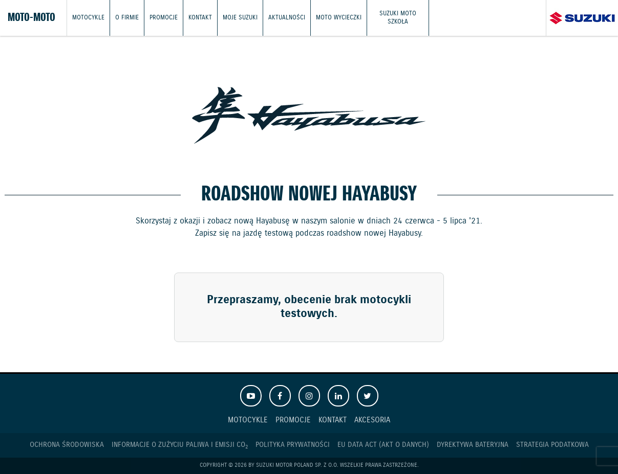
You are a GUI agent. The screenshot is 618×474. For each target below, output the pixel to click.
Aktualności (286, 17)
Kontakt (200, 17)
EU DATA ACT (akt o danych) (383, 444)
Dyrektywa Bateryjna (472, 444)
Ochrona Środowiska (67, 444)
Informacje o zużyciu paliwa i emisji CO (180, 445)
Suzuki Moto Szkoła (397, 17)
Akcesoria (372, 420)
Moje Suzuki (240, 17)
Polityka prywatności (292, 444)
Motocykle (88, 17)
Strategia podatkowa (552, 444)
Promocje (164, 17)
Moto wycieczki (338, 17)
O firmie (127, 17)
